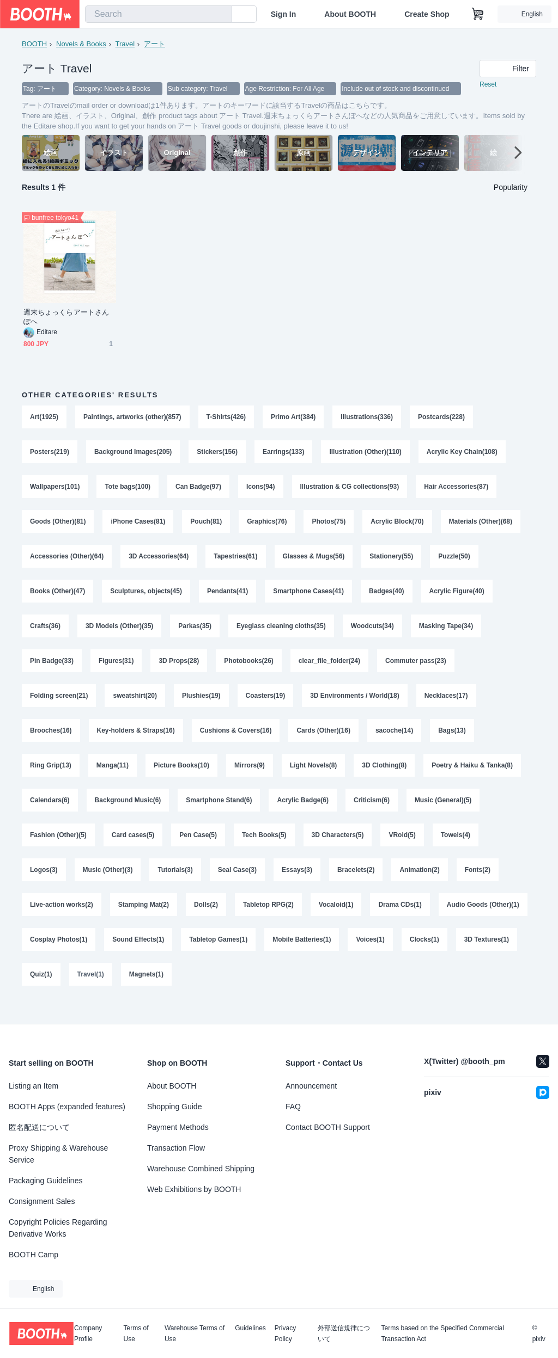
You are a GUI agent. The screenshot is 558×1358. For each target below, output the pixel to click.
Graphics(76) (267, 525)
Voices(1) (468, 956)
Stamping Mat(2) (143, 920)
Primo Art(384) (293, 417)
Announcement (311, 1086)
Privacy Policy (285, 1333)
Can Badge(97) (198, 489)
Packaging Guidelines (45, 1180)
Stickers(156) (217, 453)
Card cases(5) (133, 848)
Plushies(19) (201, 705)
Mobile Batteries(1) (400, 956)
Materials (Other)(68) (481, 525)
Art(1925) (44, 417)
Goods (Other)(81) (58, 525)
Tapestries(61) (236, 561)
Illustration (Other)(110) (366, 453)
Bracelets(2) (356, 884)
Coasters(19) (266, 705)
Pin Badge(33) (52, 669)
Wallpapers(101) (55, 489)
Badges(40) (387, 597)
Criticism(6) (372, 812)
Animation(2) (420, 884)
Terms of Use (136, 1333)
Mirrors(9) (249, 777)
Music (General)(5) (443, 812)
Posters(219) (49, 453)
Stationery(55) (392, 561)
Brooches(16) (51, 741)
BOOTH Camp (33, 1254)
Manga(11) (112, 777)
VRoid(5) (402, 848)
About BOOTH (350, 14)
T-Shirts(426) (226, 417)
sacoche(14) (395, 741)
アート (154, 44)
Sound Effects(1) (236, 956)
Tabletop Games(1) (316, 956)
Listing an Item (33, 1086)
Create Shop (426, 14)
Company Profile (88, 1333)
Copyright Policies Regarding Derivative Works (58, 1228)
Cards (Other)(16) (324, 741)
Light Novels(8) (313, 777)
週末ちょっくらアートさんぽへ (66, 317)
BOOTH (34, 44)
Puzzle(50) (455, 561)
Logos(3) (44, 884)
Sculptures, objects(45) (146, 597)
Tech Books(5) (264, 848)
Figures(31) (116, 669)
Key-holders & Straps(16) (136, 741)
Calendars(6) (50, 812)
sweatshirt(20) (135, 705)
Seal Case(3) (237, 884)
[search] (221, 14)
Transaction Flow (176, 1148)
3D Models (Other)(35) (120, 633)
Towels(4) (456, 848)
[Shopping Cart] (478, 14)
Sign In (283, 14)
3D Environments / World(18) (355, 705)
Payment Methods (178, 1127)
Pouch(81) (206, 525)
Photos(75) (329, 525)
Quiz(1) (166, 992)
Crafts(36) (45, 633)
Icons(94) (260, 489)
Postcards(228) (441, 417)
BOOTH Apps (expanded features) (67, 1106)
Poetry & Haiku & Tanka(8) (472, 777)
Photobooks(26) (249, 669)
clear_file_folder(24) (329, 669)
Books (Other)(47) (57, 597)
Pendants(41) (227, 597)
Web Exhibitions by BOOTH (194, 1189)
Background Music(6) (128, 812)
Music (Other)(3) (108, 884)
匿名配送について (39, 1127)
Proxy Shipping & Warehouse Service (58, 1154)
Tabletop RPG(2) (268, 920)
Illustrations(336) (367, 417)
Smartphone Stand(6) (219, 812)
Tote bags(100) (128, 489)
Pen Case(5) (198, 848)
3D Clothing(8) (384, 777)
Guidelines (250, 1328)
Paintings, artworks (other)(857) (132, 417)
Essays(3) (297, 884)
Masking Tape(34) (447, 633)
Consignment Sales (42, 1201)
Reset (488, 85)
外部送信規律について (344, 1333)
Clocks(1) (44, 992)
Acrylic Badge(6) (303, 812)
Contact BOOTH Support (328, 1127)
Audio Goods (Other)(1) (66, 956)
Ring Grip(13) (50, 777)
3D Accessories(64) (159, 561)
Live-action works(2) (61, 920)
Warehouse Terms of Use (195, 1333)
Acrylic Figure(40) (456, 597)
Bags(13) (452, 741)
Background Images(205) (133, 453)
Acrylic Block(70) (397, 525)
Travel (125, 44)
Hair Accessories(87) (456, 489)
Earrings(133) (284, 453)
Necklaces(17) (447, 705)
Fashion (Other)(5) (58, 848)
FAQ (293, 1106)
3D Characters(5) (338, 848)
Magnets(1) (271, 992)
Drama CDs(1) (400, 920)
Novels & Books (81, 44)
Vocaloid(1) (336, 920)
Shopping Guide (174, 1106)
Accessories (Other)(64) (67, 561)
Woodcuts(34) (372, 633)
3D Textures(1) (106, 992)
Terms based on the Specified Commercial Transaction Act (442, 1333)
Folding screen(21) (59, 705)
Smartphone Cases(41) (309, 597)
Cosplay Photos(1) (156, 956)
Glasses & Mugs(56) (314, 561)
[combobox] (158, 14)
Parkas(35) (195, 633)
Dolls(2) (206, 920)
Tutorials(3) (175, 884)
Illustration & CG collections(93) (349, 489)
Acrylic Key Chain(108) (462, 453)
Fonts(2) (478, 884)
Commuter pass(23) (416, 669)
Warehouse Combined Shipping (200, 1168)
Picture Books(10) (181, 777)
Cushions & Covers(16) (236, 741)
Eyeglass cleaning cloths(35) (281, 633)
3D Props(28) (179, 669)
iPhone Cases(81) (138, 525)
